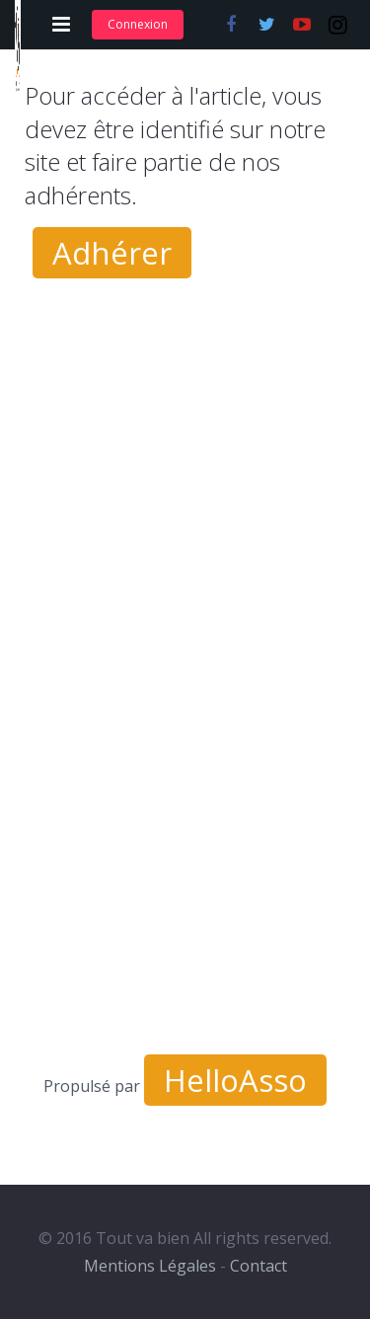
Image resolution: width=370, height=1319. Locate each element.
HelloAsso (235, 1080)
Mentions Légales (150, 1266)
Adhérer (112, 252)
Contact (258, 1266)
